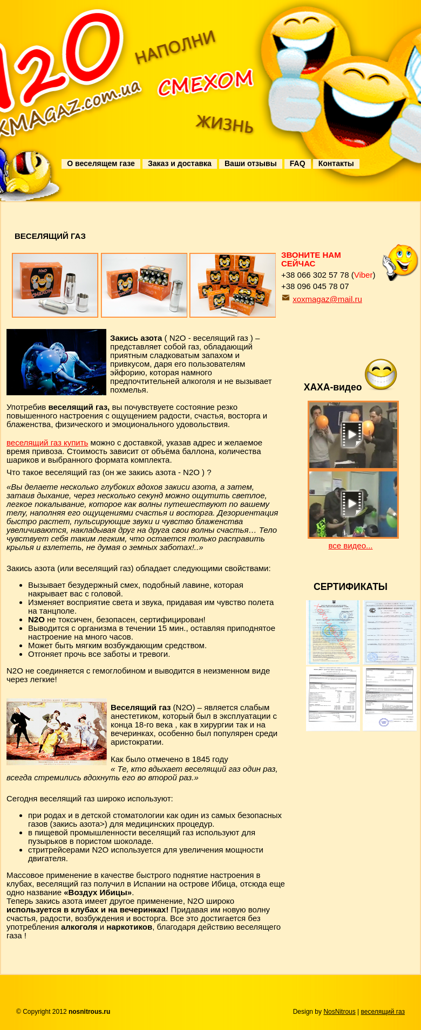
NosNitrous (339, 1011)
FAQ (297, 163)
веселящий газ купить (47, 442)
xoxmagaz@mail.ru (327, 299)
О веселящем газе (100, 163)
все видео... (350, 545)
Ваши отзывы (251, 163)
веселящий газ (383, 1011)
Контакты (336, 163)
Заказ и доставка (180, 163)
